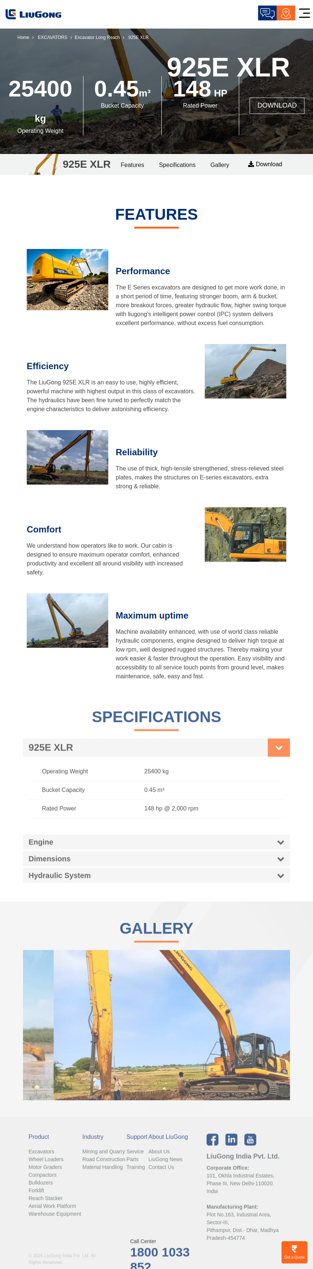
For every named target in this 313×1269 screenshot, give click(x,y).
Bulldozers (41, 1187)
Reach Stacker (46, 1203)
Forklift (36, 1195)
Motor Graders (45, 1171)
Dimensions (49, 863)
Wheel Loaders (46, 1164)
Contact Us (161, 1171)
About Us (159, 1156)
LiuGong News (165, 1164)
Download (265, 164)
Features (132, 165)
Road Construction (103, 1164)
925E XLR (51, 752)
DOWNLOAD (277, 105)
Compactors (42, 1179)
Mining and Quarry (103, 1156)
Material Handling (102, 1171)
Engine (41, 846)
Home (23, 37)
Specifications (177, 165)
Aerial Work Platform (52, 1210)
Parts (132, 1164)
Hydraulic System (60, 880)
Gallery (219, 165)
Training (135, 1171)
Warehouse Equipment (55, 1218)
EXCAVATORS (52, 37)
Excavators (41, 1156)
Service (135, 1156)
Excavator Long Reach (97, 37)
